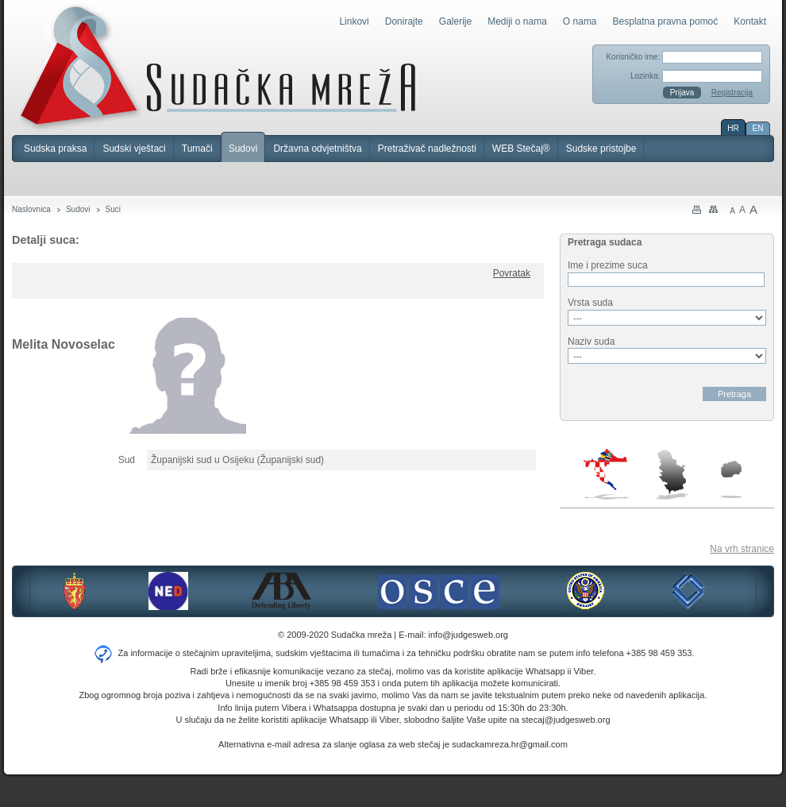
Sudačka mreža (218, 67)
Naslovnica (31, 209)
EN (758, 128)
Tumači (197, 148)
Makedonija (731, 479)
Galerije (455, 21)
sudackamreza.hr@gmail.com (510, 744)
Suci (113, 209)
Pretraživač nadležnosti (427, 148)
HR (732, 128)
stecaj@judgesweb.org (566, 719)
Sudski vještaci (133, 148)
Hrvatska (607, 474)
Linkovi (353, 21)
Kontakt (750, 21)
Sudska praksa (55, 148)
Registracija (732, 92)
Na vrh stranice (742, 548)
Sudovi (243, 148)
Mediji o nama (517, 21)
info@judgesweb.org (468, 634)
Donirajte (404, 21)
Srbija (671, 474)
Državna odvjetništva (317, 148)
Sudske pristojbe (601, 148)
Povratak (511, 273)
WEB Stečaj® (521, 148)
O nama (580, 21)
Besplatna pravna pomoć (666, 21)
